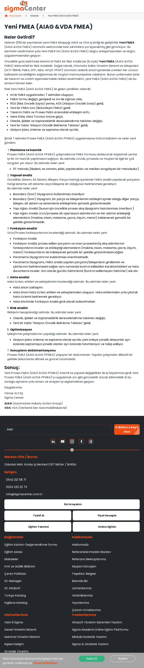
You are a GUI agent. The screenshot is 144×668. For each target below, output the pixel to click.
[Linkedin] (53, 441)
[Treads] (90, 441)
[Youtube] (62, 441)
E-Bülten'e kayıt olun (127, 429)
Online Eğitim (106, 527)
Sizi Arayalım (72, 504)
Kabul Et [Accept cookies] (91, 658)
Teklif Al (37, 515)
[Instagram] (72, 441)
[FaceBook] (81, 441)
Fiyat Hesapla (106, 515)
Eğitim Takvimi (37, 527)
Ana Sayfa (12, 16)
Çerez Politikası (45, 663)
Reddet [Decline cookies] (123, 658)
